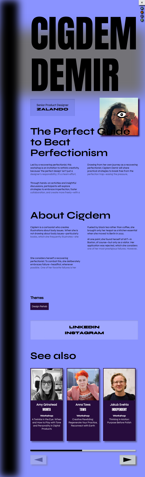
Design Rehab (39, 306)
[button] (128, 459)
